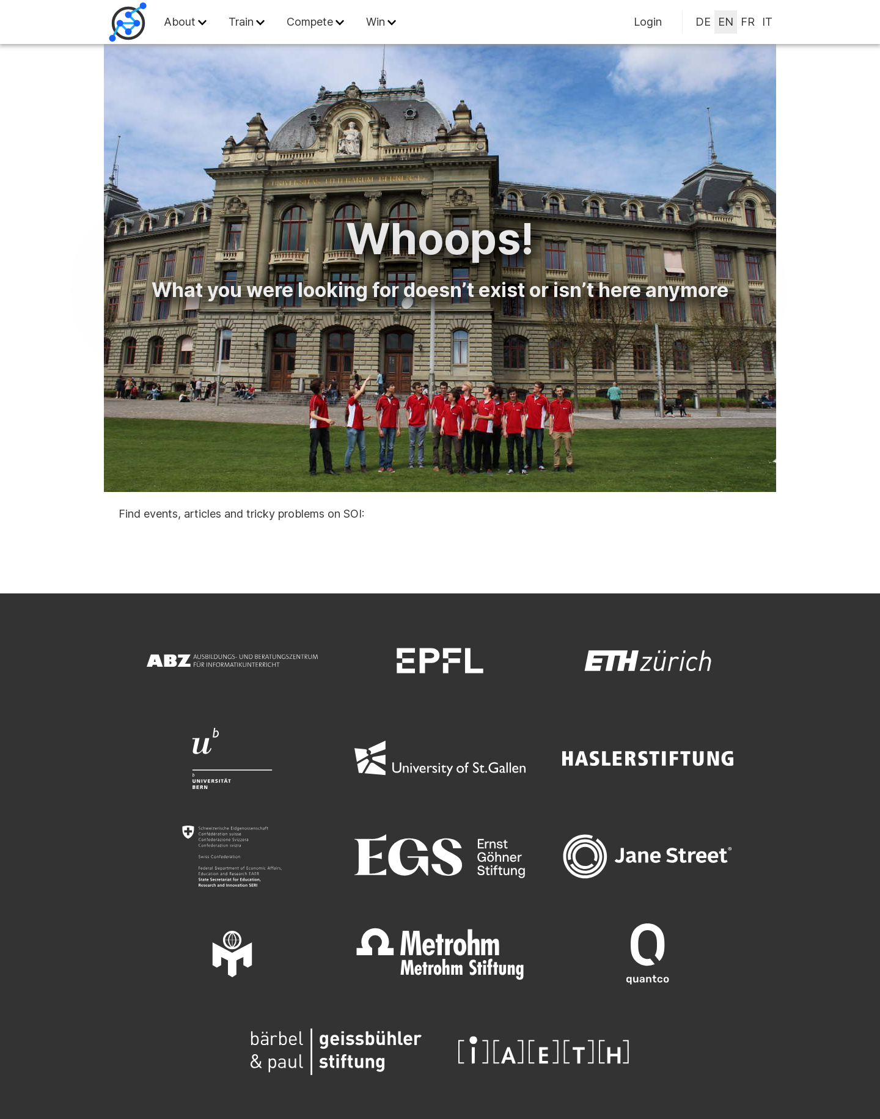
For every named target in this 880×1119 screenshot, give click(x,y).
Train (241, 21)
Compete (310, 21)
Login (648, 21)
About (180, 21)
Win (375, 21)
